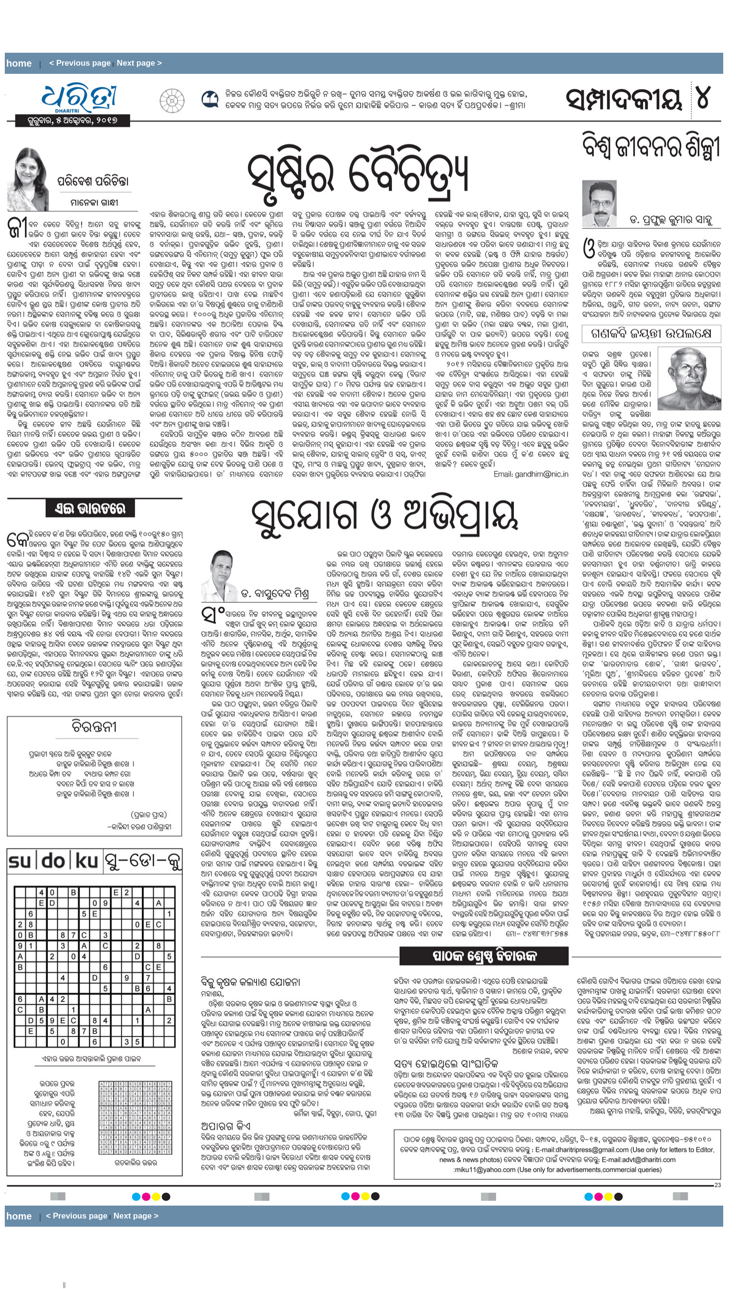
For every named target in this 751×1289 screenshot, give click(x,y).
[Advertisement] (179, 26)
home (19, 63)
